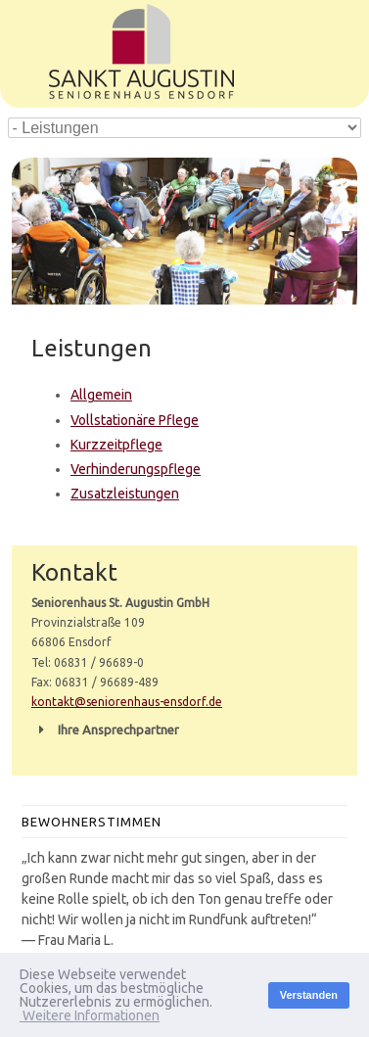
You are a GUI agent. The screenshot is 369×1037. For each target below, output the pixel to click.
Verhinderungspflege (135, 469)
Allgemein (101, 394)
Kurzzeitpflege (116, 444)
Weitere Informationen (90, 1015)
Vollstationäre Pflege (134, 420)
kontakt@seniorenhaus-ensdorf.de (126, 701)
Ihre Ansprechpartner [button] (105, 729)
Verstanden (309, 995)
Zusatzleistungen (124, 493)
